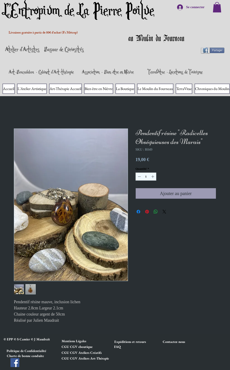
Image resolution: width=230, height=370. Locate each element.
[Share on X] (164, 211)
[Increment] (153, 176)
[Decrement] (139, 176)
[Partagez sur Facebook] (138, 211)
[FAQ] (117, 346)
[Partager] (214, 50)
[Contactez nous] (179, 341)
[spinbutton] (146, 176)
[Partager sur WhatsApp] (155, 211)
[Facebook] (14, 362)
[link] (217, 7)
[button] (78, 341)
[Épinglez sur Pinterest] (147, 211)
